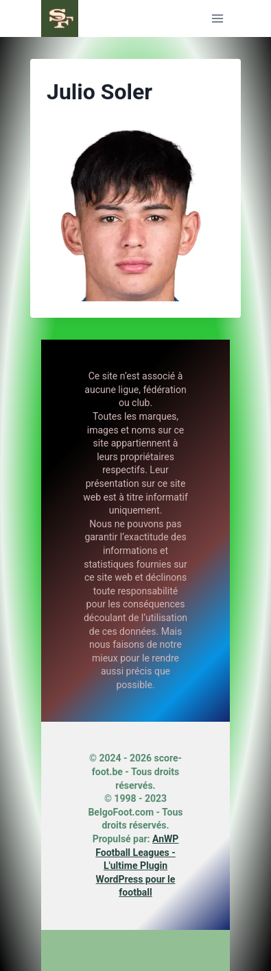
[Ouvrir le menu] (217, 18)
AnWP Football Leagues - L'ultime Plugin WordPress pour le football (136, 865)
